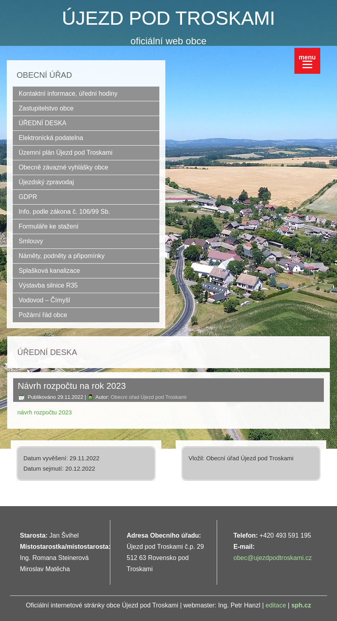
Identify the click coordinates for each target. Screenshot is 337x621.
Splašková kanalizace (49, 270)
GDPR (28, 196)
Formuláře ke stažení (48, 226)
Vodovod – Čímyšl (44, 300)
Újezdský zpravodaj (46, 182)
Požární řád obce (43, 314)
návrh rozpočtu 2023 (44, 412)
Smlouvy (31, 241)
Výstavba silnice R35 (48, 285)
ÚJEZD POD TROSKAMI (168, 18)
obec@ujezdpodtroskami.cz (272, 557)
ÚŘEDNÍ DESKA (43, 123)
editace (276, 605)
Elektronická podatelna (51, 137)
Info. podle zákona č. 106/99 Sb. (64, 211)
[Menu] (307, 61)
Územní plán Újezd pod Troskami (66, 152)
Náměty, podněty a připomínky (62, 255)
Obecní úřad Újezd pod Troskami (148, 397)
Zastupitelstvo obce (46, 108)
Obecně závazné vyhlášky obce (63, 167)
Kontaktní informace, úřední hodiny (68, 93)
